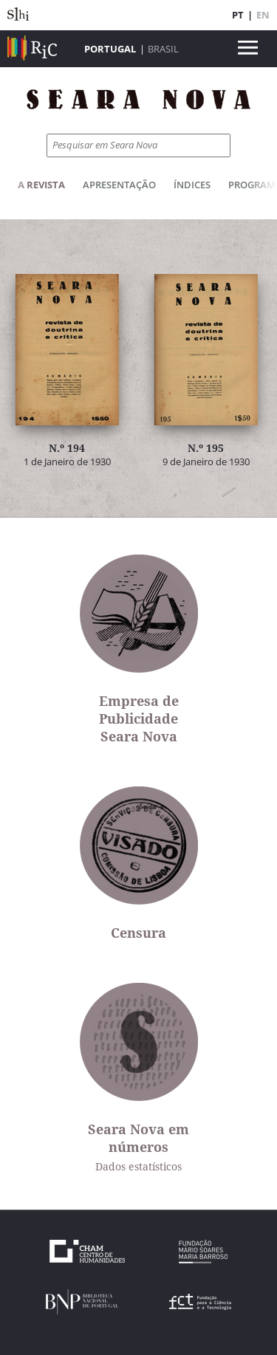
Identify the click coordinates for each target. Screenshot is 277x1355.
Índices (192, 184)
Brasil (163, 48)
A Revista (41, 184)
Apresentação (119, 184)
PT (238, 14)
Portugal (110, 48)
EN (263, 14)
